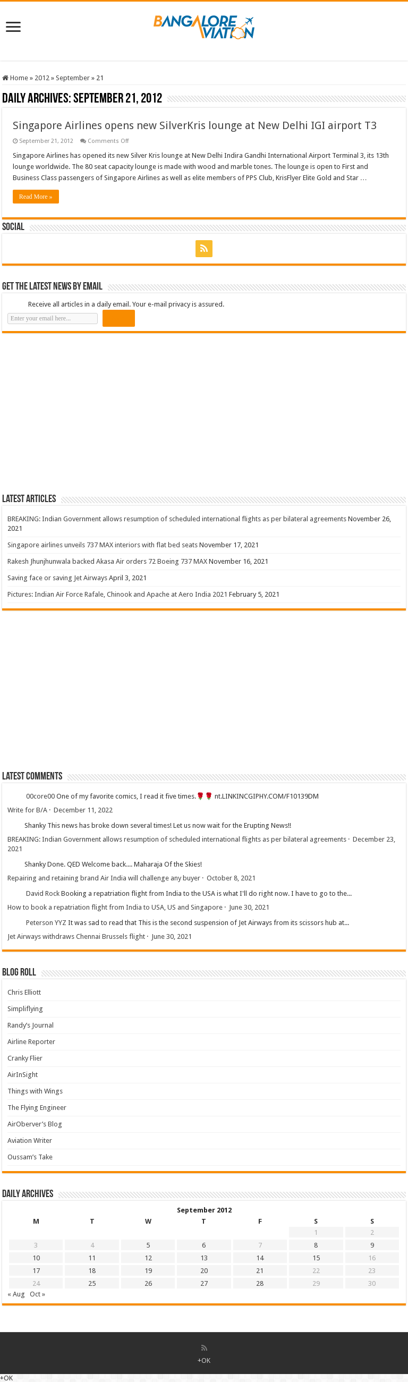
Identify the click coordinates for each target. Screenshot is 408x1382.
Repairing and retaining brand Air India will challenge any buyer (103, 878)
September (73, 78)
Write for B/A (27, 810)
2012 (42, 78)
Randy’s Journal (30, 1025)
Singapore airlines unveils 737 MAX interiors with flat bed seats (102, 545)
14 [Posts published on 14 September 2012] (260, 1258)
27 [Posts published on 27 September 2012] (204, 1283)
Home (15, 78)
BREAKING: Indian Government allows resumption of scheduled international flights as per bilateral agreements (176, 519)
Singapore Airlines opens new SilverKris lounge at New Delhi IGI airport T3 (195, 125)
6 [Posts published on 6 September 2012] (204, 1245)
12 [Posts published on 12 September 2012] (148, 1258)
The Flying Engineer (36, 1108)
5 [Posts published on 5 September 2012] (148, 1245)
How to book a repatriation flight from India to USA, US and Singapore (115, 907)
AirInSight (22, 1075)
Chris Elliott (24, 992)
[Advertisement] (82, 412)
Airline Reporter (31, 1042)
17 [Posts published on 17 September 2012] (36, 1271)
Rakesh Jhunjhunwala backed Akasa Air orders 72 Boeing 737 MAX (107, 561)
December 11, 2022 (83, 810)
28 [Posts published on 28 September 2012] (260, 1283)
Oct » (37, 1294)
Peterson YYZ (46, 923)
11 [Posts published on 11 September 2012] (92, 1258)
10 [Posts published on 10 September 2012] (36, 1258)
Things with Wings (35, 1091)
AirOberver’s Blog (34, 1124)
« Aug (16, 1294)
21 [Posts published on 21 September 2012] (260, 1271)
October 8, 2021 (231, 878)
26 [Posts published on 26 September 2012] (148, 1283)
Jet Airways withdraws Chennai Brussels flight (76, 936)
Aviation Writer (29, 1140)
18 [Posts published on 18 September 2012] (92, 1271)
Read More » (36, 196)
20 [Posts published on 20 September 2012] (204, 1271)
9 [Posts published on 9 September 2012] (372, 1245)
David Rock (43, 893)
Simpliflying (25, 1009)
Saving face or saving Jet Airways (57, 578)
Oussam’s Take (30, 1157)
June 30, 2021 (249, 907)
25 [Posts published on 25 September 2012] (92, 1283)
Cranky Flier (24, 1058)
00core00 (40, 796)
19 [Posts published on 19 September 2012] (148, 1271)
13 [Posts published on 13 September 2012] (204, 1258)
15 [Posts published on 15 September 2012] (316, 1258)
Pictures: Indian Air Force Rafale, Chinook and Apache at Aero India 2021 (117, 594)
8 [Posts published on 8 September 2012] (316, 1245)
